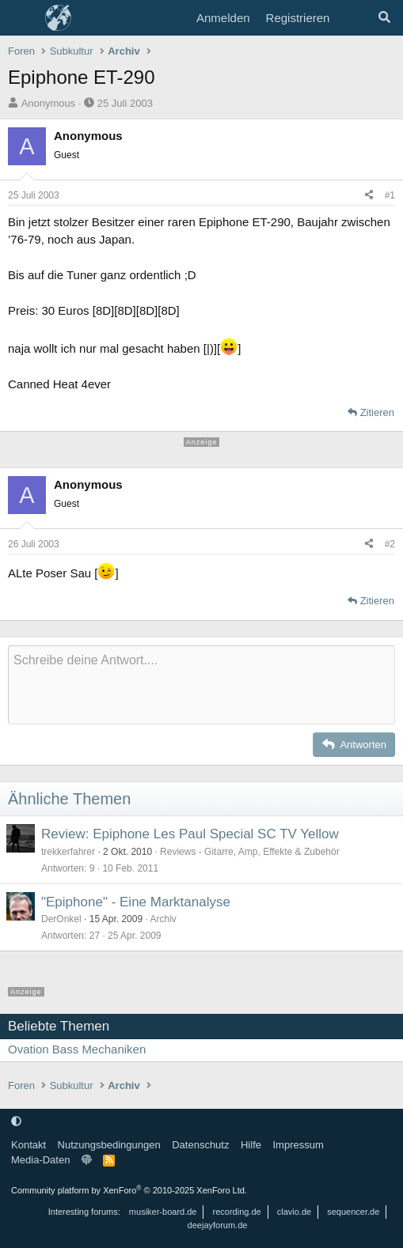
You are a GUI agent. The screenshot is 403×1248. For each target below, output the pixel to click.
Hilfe (251, 1145)
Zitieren (377, 412)
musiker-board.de (163, 1211)
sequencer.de (353, 1211)
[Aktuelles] (352, 18)
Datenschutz (200, 1145)
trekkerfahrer (68, 851)
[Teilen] (369, 195)
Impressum (297, 1145)
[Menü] (21, 18)
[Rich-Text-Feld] (201, 684)
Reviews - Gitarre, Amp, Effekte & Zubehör (250, 851)
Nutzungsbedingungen (109, 1145)
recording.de (237, 1211)
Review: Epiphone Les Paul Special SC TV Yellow (190, 833)
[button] (16, 1121)
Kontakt (28, 1145)
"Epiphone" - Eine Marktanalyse (135, 902)
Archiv (163, 919)
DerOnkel (61, 919)
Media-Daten (40, 1160)
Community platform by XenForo (129, 1190)
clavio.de (294, 1211)
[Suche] (384, 18)
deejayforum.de (218, 1225)
